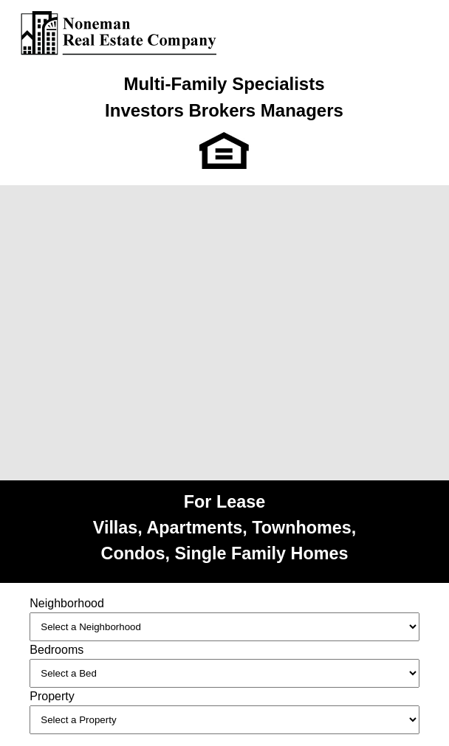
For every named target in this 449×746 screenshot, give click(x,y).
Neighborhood (67, 603)
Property (52, 696)
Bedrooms (56, 649)
